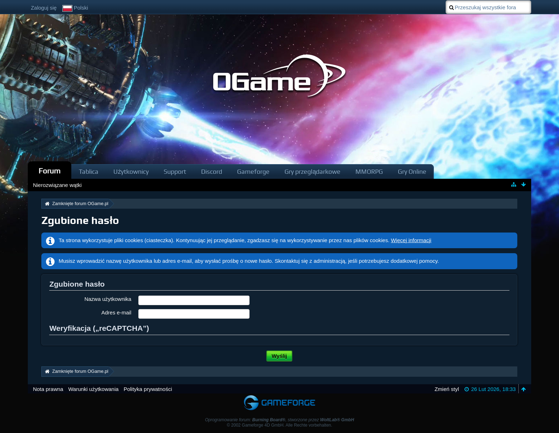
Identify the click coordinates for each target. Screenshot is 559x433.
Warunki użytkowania (93, 389)
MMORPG (369, 171)
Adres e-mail (116, 312)
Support (175, 171)
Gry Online (412, 171)
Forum (50, 170)
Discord (211, 171)
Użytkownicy (131, 171)
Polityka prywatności (148, 389)
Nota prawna (48, 389)
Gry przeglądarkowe (312, 171)
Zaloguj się (44, 8)
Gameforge (253, 171)
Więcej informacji (411, 240)
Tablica (88, 171)
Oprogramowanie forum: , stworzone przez (279, 419)
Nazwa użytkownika (108, 299)
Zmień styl (447, 389)
